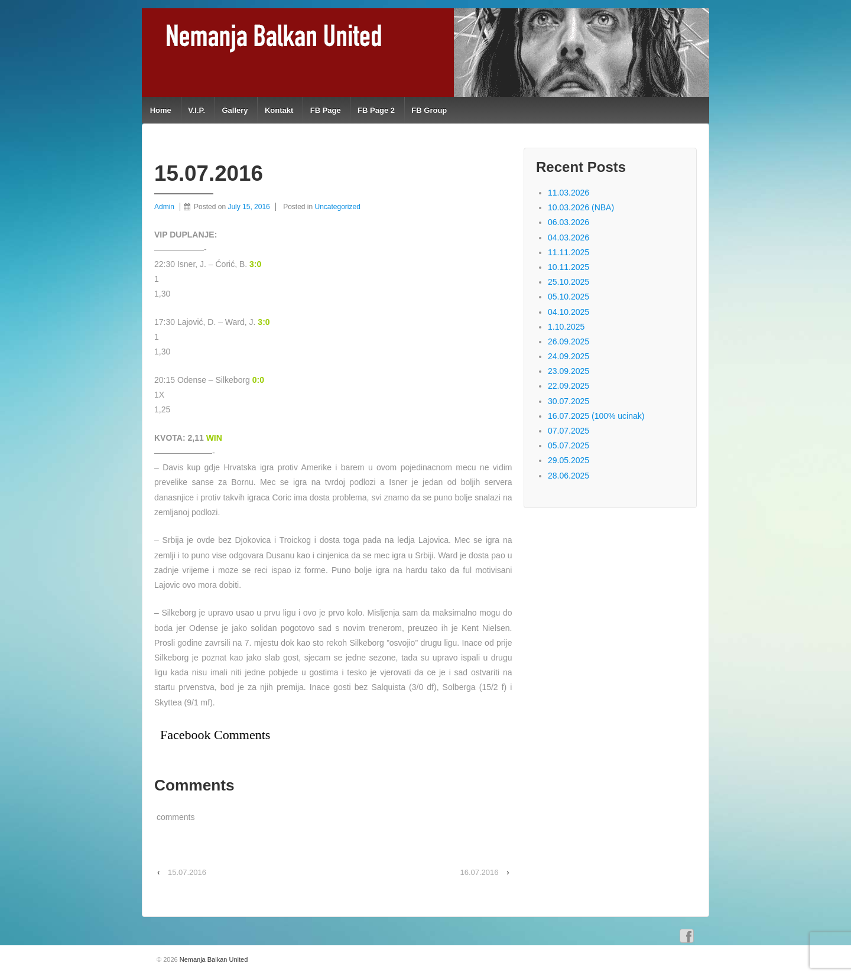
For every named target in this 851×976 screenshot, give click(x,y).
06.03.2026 (568, 222)
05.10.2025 (568, 296)
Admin (164, 207)
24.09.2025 (568, 356)
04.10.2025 (568, 312)
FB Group (429, 110)
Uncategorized (337, 207)
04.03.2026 (568, 237)
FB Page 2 (376, 110)
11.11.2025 (568, 252)
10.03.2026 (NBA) (581, 207)
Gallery (235, 110)
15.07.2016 (187, 872)
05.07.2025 (568, 445)
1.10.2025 (566, 326)
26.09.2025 (568, 341)
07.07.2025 (568, 430)
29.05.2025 (568, 460)
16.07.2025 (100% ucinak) (596, 416)
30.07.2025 (568, 401)
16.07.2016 (479, 872)
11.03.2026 (568, 192)
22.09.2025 (568, 386)
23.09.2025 (568, 371)
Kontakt (279, 110)
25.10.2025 (568, 282)
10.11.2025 (568, 267)
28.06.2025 (568, 475)
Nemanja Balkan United (213, 959)
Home (160, 110)
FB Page (325, 110)
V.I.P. (196, 110)
